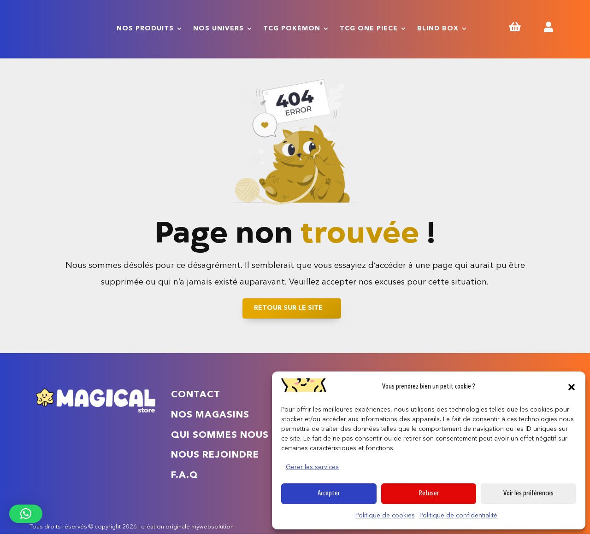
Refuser (429, 493)
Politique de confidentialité (458, 515)
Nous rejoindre (215, 455)
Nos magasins (210, 415)
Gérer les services (312, 467)
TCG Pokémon (291, 28)
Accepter (329, 493)
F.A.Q (184, 475)
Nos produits (145, 28)
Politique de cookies (385, 515)
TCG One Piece (369, 28)
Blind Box (438, 28)
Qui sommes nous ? (224, 435)
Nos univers (218, 28)
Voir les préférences (528, 493)
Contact (195, 395)
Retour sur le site (288, 308)
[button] (571, 387)
